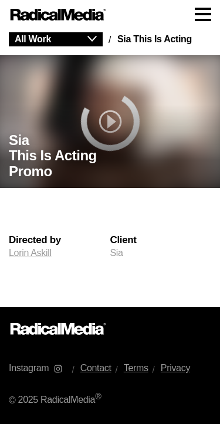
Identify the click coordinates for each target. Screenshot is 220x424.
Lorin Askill (30, 253)
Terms (136, 368)
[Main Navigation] (110, 14)
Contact (95, 368)
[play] (110, 121)
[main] (110, 168)
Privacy (175, 368)
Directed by (35, 240)
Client (123, 240)
